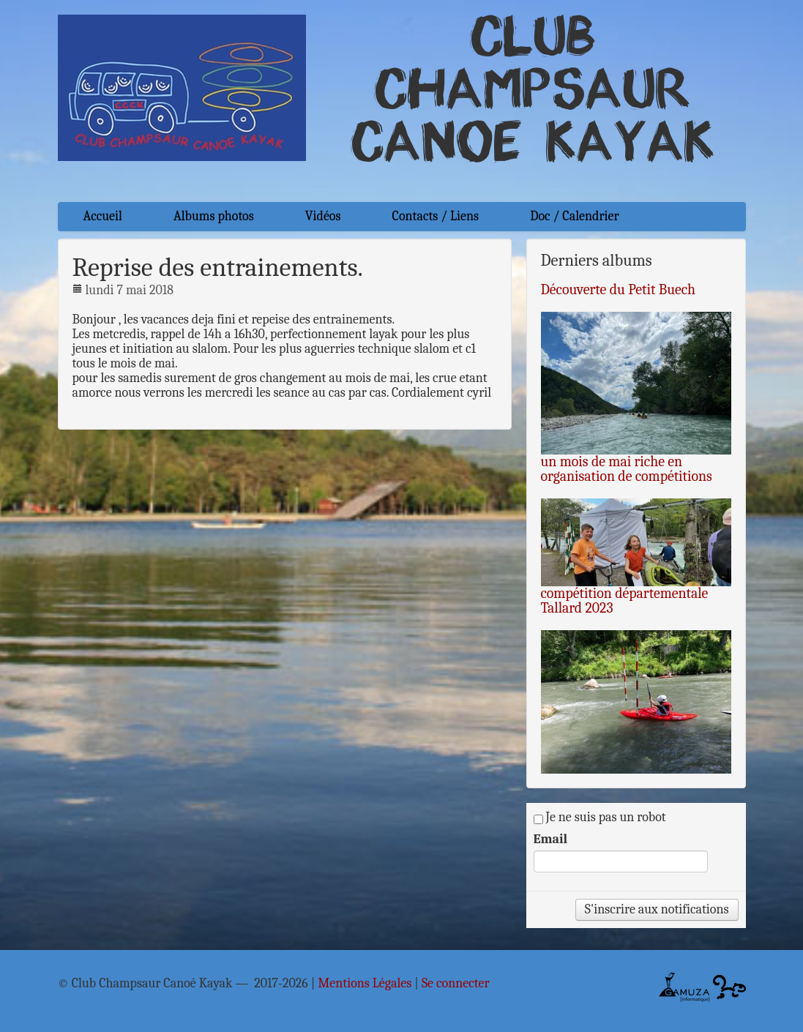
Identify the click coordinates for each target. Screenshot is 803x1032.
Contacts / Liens (435, 216)
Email (551, 839)
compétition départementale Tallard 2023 (625, 600)
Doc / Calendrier (574, 216)
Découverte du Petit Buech (618, 289)
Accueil (102, 216)
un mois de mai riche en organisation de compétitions (626, 469)
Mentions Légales (364, 983)
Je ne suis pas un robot (600, 817)
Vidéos (323, 216)
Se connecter (456, 983)
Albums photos (213, 216)
